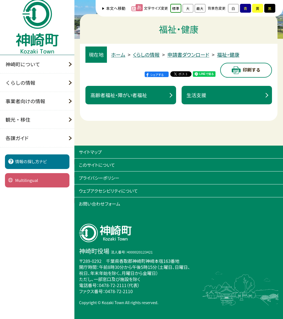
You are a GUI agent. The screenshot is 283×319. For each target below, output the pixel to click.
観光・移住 (18, 119)
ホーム (118, 54)
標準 (175, 8)
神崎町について (23, 64)
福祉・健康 (228, 54)
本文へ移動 (115, 8)
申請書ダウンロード (188, 54)
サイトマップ (90, 152)
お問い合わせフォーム (99, 203)
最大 (200, 8)
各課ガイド (17, 137)
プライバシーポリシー (99, 178)
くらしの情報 (20, 82)
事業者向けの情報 (25, 101)
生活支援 (196, 95)
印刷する (246, 70)
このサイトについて (97, 165)
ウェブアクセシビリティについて (108, 190)
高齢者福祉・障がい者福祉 (118, 95)
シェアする (157, 74)
